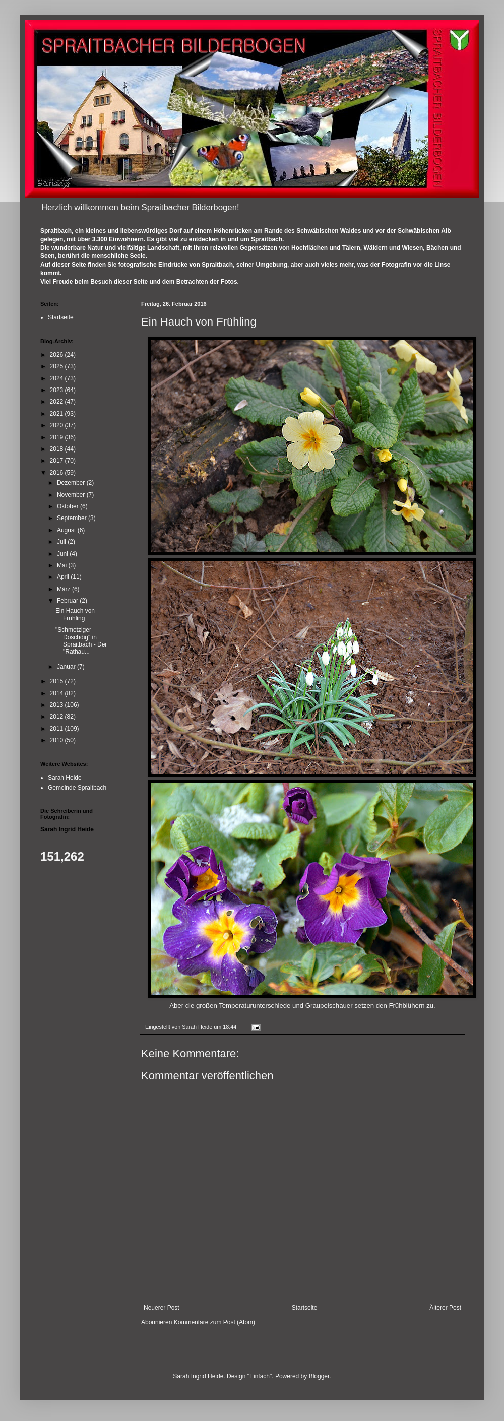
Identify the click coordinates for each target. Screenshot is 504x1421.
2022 (57, 401)
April (64, 576)
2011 (57, 728)
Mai (63, 565)
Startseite (305, 1307)
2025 (57, 366)
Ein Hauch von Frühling (75, 614)
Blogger (319, 1376)
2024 (57, 378)
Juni (63, 553)
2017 (57, 460)
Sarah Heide (65, 777)
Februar (68, 600)
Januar (67, 666)
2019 (57, 437)
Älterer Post (445, 1307)
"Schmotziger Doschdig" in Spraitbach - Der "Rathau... (81, 640)
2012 (57, 716)
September (72, 518)
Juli (62, 541)
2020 (57, 425)
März (64, 589)
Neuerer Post (161, 1307)
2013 (57, 704)
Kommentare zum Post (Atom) (214, 1322)
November (72, 494)
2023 (57, 390)
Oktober (68, 506)
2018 (57, 449)
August (67, 530)
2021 (57, 413)
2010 (57, 740)
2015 (57, 681)
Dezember (72, 482)
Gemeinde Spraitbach (77, 787)
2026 (57, 354)
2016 (57, 472)
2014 (57, 693)
